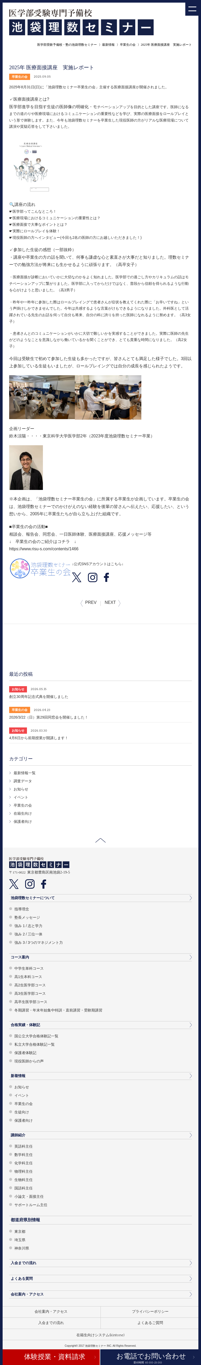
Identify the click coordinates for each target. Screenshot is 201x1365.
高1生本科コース (28, 977)
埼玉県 (19, 1240)
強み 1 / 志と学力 (28, 926)
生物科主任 (23, 1180)
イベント (21, 797)
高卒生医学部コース (30, 1002)
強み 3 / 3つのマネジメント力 (38, 942)
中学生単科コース (29, 968)
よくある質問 (22, 1278)
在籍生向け (23, 813)
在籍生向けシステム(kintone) (100, 1335)
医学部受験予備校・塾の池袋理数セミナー (67, 45)
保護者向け (23, 821)
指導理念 (21, 909)
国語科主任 (23, 1188)
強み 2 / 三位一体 (28, 934)
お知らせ (21, 789)
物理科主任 (23, 1171)
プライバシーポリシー (150, 1312)
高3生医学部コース (30, 993)
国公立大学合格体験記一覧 (36, 1036)
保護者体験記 (25, 1053)
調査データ (23, 781)
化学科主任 (23, 1163)
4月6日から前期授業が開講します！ (38, 738)
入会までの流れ (23, 1263)
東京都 (19, 1231)
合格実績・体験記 (25, 1025)
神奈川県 (21, 1248)
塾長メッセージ (27, 917)
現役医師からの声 (29, 1061)
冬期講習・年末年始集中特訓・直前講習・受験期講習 (58, 1010)
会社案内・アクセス (27, 1294)
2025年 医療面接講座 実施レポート (166, 45)
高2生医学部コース (30, 985)
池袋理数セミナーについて (33, 898)
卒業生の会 (128, 45)
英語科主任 (23, 1146)
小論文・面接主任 (29, 1196)
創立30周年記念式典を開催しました (38, 697)
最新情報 (108, 45)
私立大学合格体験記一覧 (34, 1044)
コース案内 (20, 957)
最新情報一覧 (25, 773)
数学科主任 (23, 1155)
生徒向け (21, 1112)
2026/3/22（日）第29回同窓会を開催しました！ (48, 717)
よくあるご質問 (150, 1323)
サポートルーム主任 (30, 1205)
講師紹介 (18, 1135)
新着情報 (18, 1076)
